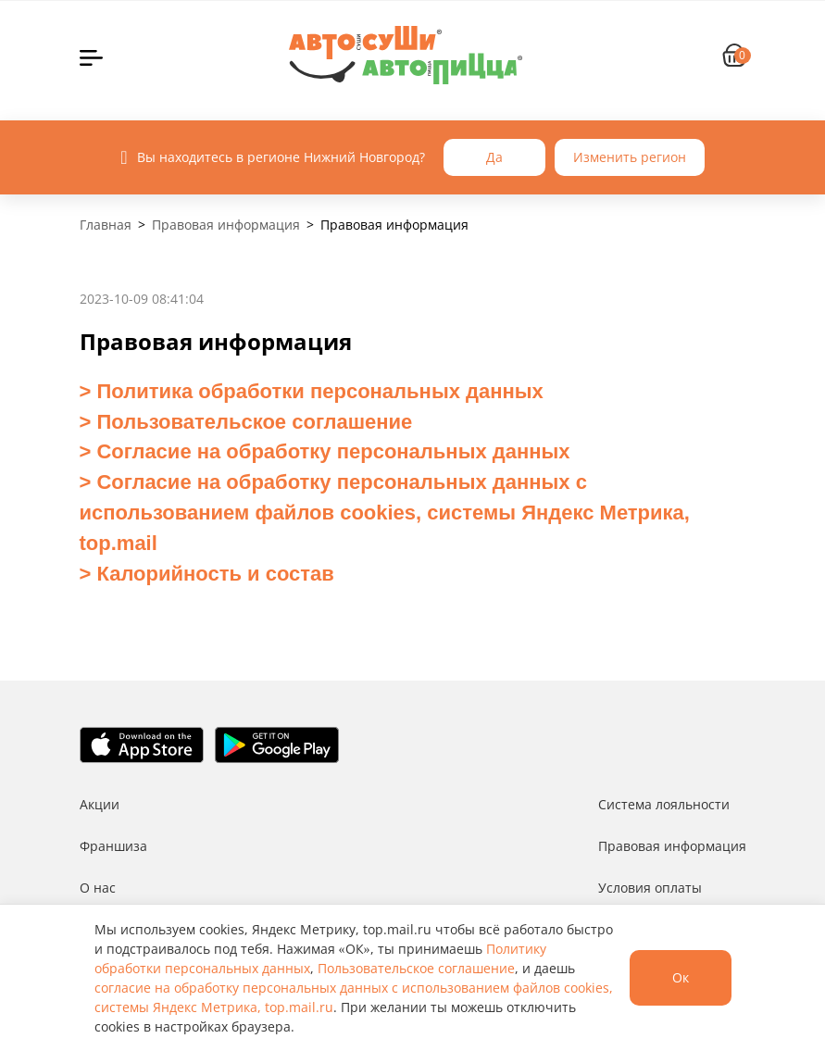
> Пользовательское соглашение (246, 421)
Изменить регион (629, 157)
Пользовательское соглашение (416, 968)
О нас (98, 887)
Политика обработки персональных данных (317, 391)
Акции (99, 804)
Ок (680, 977)
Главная (105, 224)
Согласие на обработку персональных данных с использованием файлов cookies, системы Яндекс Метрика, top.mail (385, 512)
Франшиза (113, 846)
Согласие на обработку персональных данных (330, 451)
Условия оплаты (650, 887)
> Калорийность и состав (207, 573)
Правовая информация (226, 224)
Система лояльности (664, 804)
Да (494, 157)
